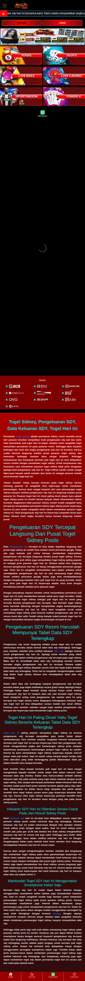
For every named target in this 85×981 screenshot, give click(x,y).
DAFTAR (21, 23)
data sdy (59, 651)
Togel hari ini (11, 733)
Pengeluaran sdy (18, 546)
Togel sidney (23, 436)
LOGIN (62, 23)
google (56, 913)
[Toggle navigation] (5, 5)
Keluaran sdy (17, 818)
